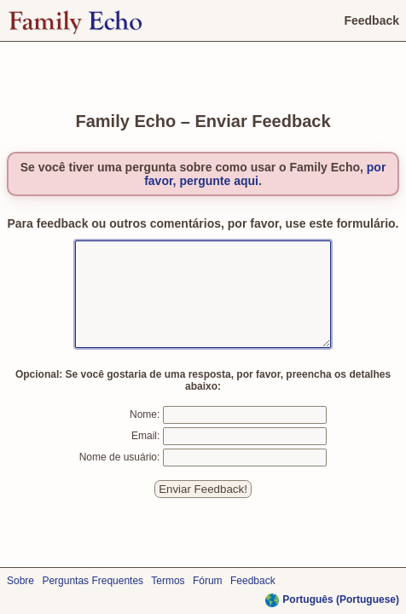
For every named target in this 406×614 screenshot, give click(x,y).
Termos (167, 581)
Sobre (20, 581)
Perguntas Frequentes (92, 581)
